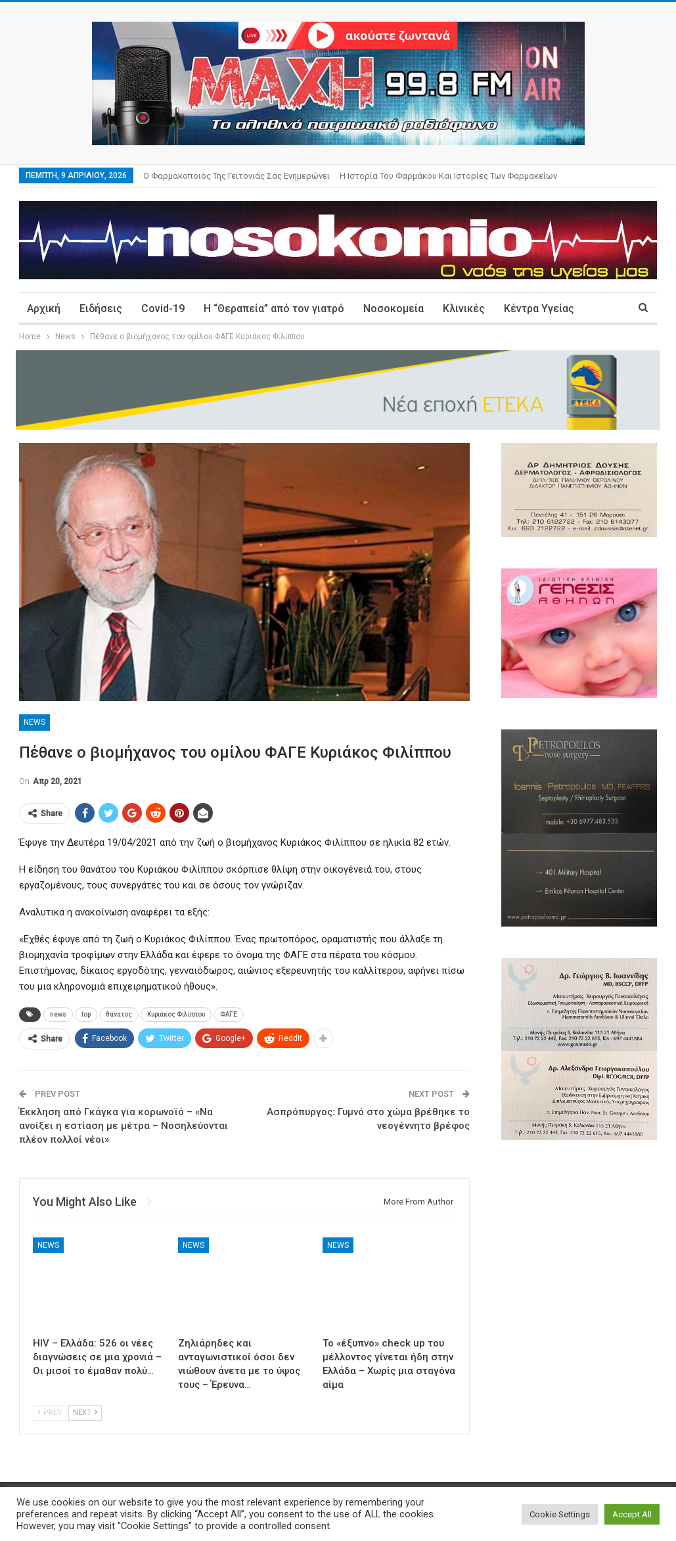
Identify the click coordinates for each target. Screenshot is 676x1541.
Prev (49, 1412)
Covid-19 (163, 308)
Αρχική (43, 308)
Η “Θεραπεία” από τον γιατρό (274, 308)
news (58, 1014)
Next (85, 1412)
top (86, 1014)
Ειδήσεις (100, 308)
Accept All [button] (632, 1514)
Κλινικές (464, 308)
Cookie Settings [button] (560, 1514)
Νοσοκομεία (393, 308)
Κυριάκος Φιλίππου (176, 1014)
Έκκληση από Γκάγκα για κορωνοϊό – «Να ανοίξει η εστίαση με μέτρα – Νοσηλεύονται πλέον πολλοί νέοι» (123, 1125)
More (517, 308)
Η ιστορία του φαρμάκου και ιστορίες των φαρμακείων (448, 176)
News (34, 722)
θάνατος (119, 1014)
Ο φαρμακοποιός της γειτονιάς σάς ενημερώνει (236, 176)
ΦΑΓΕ (228, 1014)
